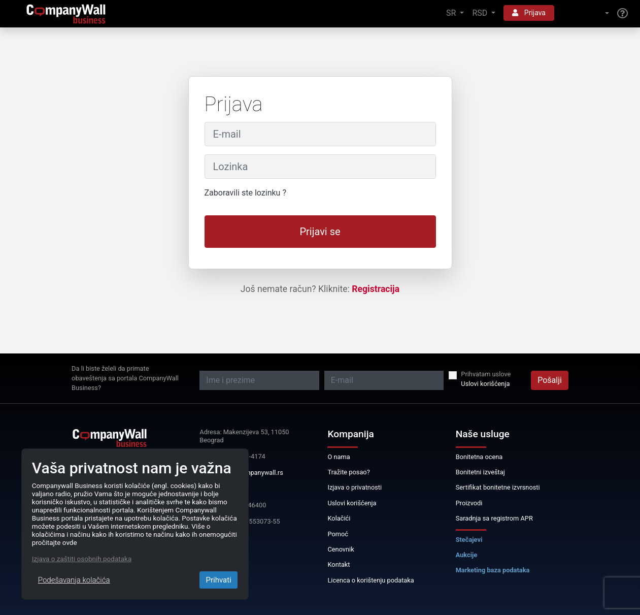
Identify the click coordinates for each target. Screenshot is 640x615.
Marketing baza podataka (493, 570)
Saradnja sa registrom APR (494, 518)
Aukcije (467, 555)
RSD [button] (480, 13)
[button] (585, 13)
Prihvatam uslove (486, 374)
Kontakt (338, 564)
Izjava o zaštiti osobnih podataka (81, 559)
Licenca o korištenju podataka (370, 580)
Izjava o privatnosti (354, 487)
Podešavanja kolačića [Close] (74, 580)
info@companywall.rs (252, 472)
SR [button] (452, 13)
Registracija (375, 289)
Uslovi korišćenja (485, 383)
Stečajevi (469, 539)
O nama (338, 457)
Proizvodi (469, 503)
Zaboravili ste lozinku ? (245, 193)
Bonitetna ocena (479, 457)
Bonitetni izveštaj (480, 472)
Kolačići (338, 518)
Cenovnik (340, 549)
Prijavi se (319, 231)
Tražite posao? (348, 472)
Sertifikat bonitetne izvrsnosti (498, 487)
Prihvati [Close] (218, 580)
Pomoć (337, 534)
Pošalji (549, 380)
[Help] (622, 13)
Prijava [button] (529, 13)
